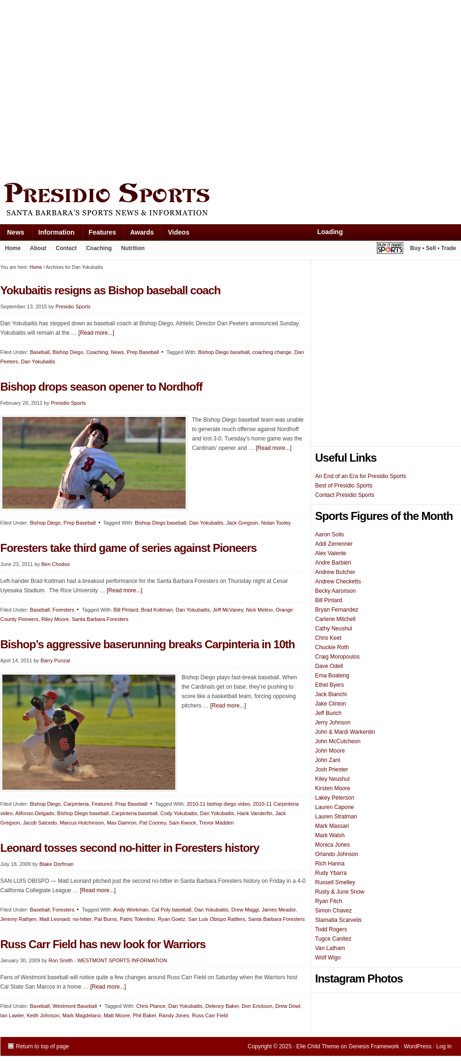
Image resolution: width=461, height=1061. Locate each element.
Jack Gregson (242, 523)
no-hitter (82, 919)
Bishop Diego (45, 523)
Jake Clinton (330, 703)
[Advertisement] (88, 89)
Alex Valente (331, 553)
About (36, 250)
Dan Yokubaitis (206, 523)
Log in (444, 1046)
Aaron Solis (329, 534)
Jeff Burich (328, 713)
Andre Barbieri (333, 562)
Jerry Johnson (333, 722)
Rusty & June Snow (340, 891)
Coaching (99, 248)
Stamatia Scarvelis (338, 920)
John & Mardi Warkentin (345, 732)
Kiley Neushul (332, 779)
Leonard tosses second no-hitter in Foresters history (129, 847)
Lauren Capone (334, 807)
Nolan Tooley (275, 523)
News (12, 234)
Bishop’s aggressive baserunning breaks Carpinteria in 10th (147, 644)
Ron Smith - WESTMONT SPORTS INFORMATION (107, 960)
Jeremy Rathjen (18, 919)
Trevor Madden (216, 822)
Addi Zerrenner (334, 544)
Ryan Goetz (171, 919)
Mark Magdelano (82, 1015)
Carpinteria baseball (134, 813)
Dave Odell (329, 666)
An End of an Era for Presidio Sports (360, 476)
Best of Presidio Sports (344, 485)
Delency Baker (222, 1006)
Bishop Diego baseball (223, 352)
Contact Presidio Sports (345, 495)
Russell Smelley (335, 882)
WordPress (417, 1046)
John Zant (327, 760)
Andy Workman (130, 909)
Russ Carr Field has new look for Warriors (103, 944)
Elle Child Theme (318, 1046)
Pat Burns (105, 919)
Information (53, 234)
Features (99, 234)
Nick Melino (259, 610)
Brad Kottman (156, 610)
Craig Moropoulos (337, 656)
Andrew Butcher (335, 572)
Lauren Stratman (336, 816)
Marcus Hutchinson (82, 822)
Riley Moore (55, 619)
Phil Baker (144, 1015)
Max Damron (121, 822)
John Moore (330, 750)
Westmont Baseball (75, 1006)
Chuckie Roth (332, 647)
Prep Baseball (79, 523)
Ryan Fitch (328, 901)
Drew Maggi (245, 909)
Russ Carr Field (209, 1015)
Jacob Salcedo (40, 822)
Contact (66, 248)
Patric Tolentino (137, 919)
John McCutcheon (338, 741)
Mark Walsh (330, 835)
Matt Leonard (54, 919)
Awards (138, 234)
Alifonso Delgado (34, 813)
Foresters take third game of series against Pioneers (128, 548)
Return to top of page (42, 1046)
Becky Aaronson (335, 591)
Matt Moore (117, 1015)
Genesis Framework (374, 1046)
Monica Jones (332, 844)
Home (13, 248)
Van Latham (330, 948)
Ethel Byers (329, 685)
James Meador (279, 909)
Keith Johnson (43, 1015)
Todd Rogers (331, 929)
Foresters (63, 610)
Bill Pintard (126, 610)
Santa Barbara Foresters (100, 619)
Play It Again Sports (390, 249)
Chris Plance (150, 1006)
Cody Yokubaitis (178, 813)
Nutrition (133, 248)
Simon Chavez (333, 910)
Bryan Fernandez (337, 609)
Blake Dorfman (56, 864)
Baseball (39, 610)
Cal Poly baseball (171, 909)
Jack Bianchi (331, 694)
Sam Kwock (182, 822)
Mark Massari (332, 826)
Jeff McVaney (228, 610)
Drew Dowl (287, 1006)
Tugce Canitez (333, 938)
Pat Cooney (153, 822)
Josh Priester (331, 769)
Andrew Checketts (338, 581)
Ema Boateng (332, 675)
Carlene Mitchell (335, 619)
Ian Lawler (12, 1015)
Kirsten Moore (333, 788)
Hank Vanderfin (254, 813)
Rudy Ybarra (331, 873)
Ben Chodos (55, 564)
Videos (178, 232)
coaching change (271, 352)
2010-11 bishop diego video (218, 804)
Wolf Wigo (328, 957)
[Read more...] (273, 448)
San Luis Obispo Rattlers (216, 919)
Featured (102, 804)
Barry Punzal (55, 660)
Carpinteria (76, 804)
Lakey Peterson (334, 797)
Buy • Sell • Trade (433, 248)
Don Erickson (257, 1006)
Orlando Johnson (336, 854)
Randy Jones (174, 1015)
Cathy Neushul (333, 628)
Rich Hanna (330, 863)
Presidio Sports (230, 200)
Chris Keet (328, 638)
